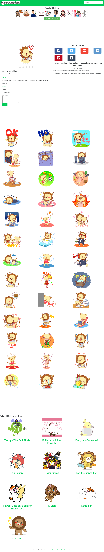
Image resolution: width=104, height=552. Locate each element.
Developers (49, 549)
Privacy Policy (67, 549)
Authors (59, 549)
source (4, 86)
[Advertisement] (49, 33)
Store (62, 549)
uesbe (4, 77)
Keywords (54, 549)
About (45, 549)
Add (5, 104)
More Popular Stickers (52, 18)
